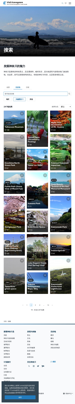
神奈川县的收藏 (9, 338)
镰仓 (52, 338)
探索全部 (7, 357)
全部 (8, 87)
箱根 (52, 341)
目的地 (18, 87)
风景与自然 (31, 351)
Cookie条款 (10, 393)
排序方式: (55, 107)
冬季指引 (7, 354)
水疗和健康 (31, 348)
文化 (28, 338)
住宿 (5, 365)
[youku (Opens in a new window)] (43, 366)
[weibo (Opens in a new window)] (38, 366)
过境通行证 (8, 372)
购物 (28, 354)
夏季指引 (7, 348)
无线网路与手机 (9, 378)
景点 (28, 335)
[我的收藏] (65, 3)
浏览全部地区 (55, 348)
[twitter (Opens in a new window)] (29, 366)
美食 (28, 341)
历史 (28, 344)
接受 (20, 397)
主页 (5, 321)
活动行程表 (8, 341)
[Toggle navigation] (70, 3)
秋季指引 (7, 351)
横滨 (52, 335)
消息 (5, 335)
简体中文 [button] (67, 393)
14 (48, 305)
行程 (27, 87)
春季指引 (7, 344)
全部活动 (30, 357)
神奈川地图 (54, 344)
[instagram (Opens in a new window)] (33, 366)
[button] (65, 3)
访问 (5, 369)
